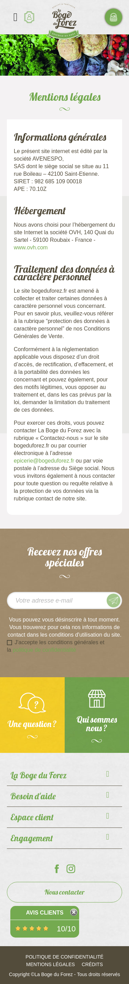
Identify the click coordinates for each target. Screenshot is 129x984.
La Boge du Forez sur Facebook (56, 869)
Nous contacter (64, 892)
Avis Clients (44, 913)
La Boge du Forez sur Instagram (71, 869)
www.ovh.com (31, 247)
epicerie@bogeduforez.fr (44, 461)
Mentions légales (50, 964)
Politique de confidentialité (64, 957)
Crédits (92, 964)
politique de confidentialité (44, 650)
